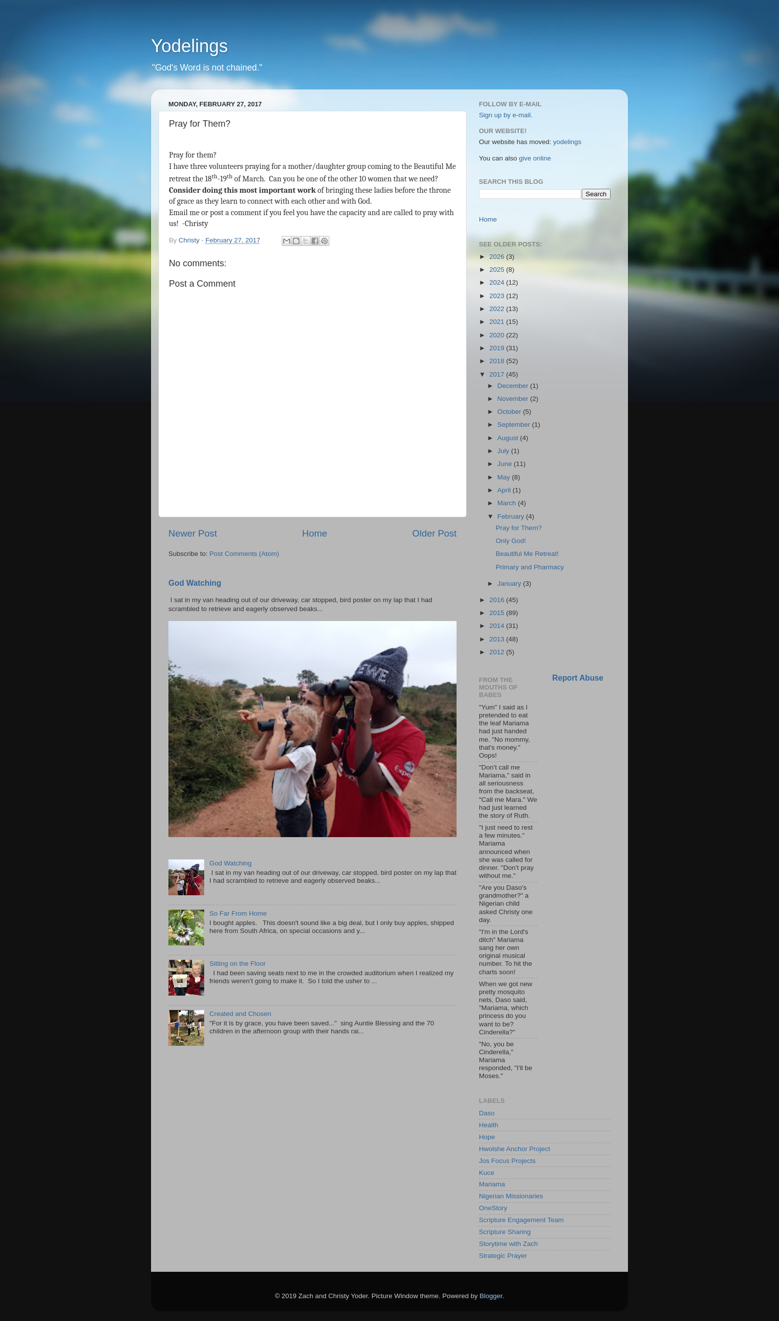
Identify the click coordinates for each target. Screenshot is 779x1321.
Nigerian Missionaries (511, 1196)
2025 (497, 269)
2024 (497, 282)
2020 (497, 335)
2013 (497, 639)
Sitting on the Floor (237, 963)
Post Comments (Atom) (244, 553)
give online (535, 158)
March (507, 503)
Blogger (490, 1296)
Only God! (511, 540)
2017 (497, 374)
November (513, 398)
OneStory (493, 1208)
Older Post (434, 533)
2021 (497, 321)
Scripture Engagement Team (521, 1220)
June (505, 463)
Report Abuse (578, 678)
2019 (497, 348)
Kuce (486, 1172)
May (504, 477)
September (514, 424)
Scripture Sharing (505, 1232)
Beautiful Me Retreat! (527, 553)
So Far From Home (238, 913)
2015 (497, 613)
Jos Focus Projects (507, 1161)
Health (488, 1125)
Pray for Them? (519, 528)
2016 (497, 600)
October (510, 411)
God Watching (194, 583)
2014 (497, 625)
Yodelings (189, 46)
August (508, 438)
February (511, 516)
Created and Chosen (240, 1013)
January (510, 583)
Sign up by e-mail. (506, 115)
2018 (497, 361)
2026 (497, 256)
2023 (497, 296)
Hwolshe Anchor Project (514, 1149)
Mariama (492, 1184)
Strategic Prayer (503, 1255)
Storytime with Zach (508, 1243)
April (505, 490)
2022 (497, 308)
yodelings (567, 142)
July (504, 451)
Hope (487, 1137)
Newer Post (192, 533)
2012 (497, 652)
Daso (487, 1113)
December (513, 385)
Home (314, 533)
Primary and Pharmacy (530, 567)
